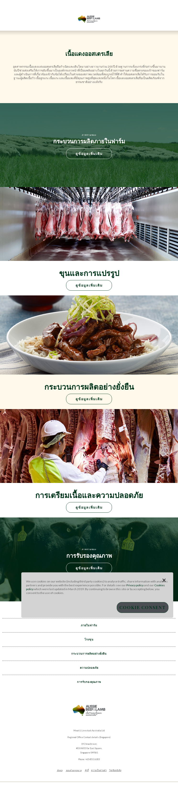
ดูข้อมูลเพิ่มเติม (89, 154)
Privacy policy (135, 585)
